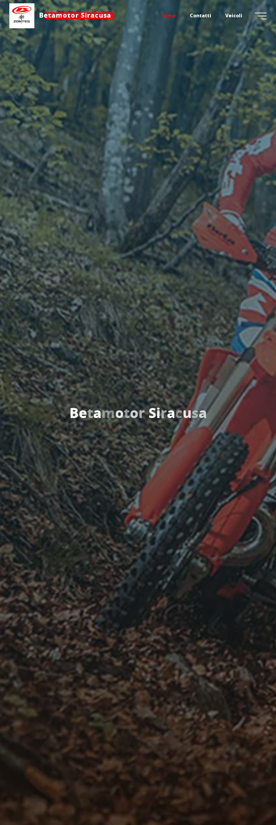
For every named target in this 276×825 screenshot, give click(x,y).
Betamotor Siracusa (76, 15)
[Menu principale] (260, 16)
